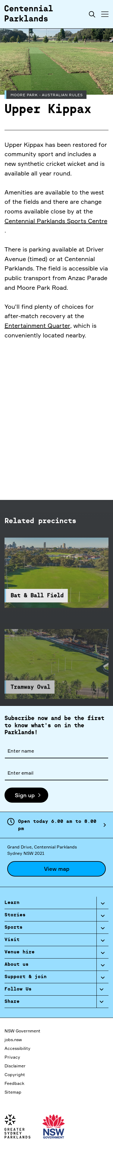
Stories (15, 915)
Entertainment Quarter (37, 325)
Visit (12, 939)
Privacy (12, 1057)
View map (56, 868)
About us (17, 964)
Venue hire (20, 952)
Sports (14, 927)
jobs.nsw (13, 1039)
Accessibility (17, 1048)
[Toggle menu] (104, 14)
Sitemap (13, 1092)
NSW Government (22, 1030)
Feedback (14, 1083)
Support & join (26, 977)
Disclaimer (15, 1065)
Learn (12, 902)
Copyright (15, 1074)
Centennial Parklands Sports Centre (56, 221)
